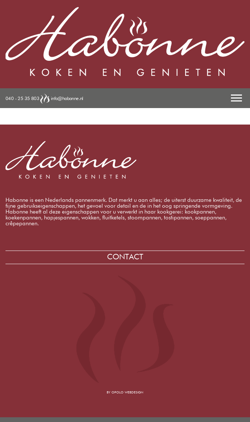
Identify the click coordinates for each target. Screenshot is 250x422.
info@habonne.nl (67, 98)
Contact (125, 257)
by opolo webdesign (125, 392)
